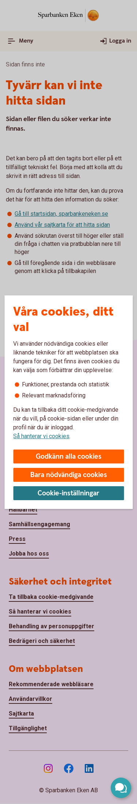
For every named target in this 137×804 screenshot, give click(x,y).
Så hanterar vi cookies (41, 436)
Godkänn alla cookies (69, 456)
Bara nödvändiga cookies (68, 475)
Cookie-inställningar (68, 493)
